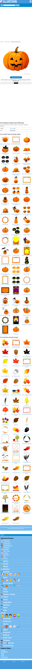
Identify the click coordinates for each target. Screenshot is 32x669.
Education (7, 619)
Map (2, 654)
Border (3, 650)
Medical (6, 635)
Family (3, 613)
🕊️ (18, 580)
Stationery (7, 621)
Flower (5, 564)
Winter (5, 558)
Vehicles (6, 605)
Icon (4, 643)
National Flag (8, 646)
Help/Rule (23, 661)
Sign (2, 655)
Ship (5, 610)
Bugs (5, 589)
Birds (5, 577)
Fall (5, 41)
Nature (5, 561)
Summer (6, 555)
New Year (6, 551)
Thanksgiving (7, 546)
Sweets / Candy (9, 594)
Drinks (5, 597)
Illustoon (1, 41)
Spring (5, 553)
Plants (5, 566)
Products (6, 640)
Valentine (6, 547)
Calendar (6, 540)
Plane (5, 608)
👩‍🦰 (14, 615)
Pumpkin (8, 41)
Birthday (6, 549)
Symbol (11, 643)
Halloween (6, 544)
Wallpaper (4, 652)
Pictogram (4, 657)
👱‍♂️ (18, 615)
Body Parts (7, 638)
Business (6, 632)
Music (5, 630)
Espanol (4, 661)
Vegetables (7, 602)
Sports (5, 624)
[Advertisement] (16, 24)
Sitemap (13, 661)
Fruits (5, 600)
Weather (6, 569)
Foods (5, 592)
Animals (6, 572)
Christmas (6, 542)
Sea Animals (8, 583)
